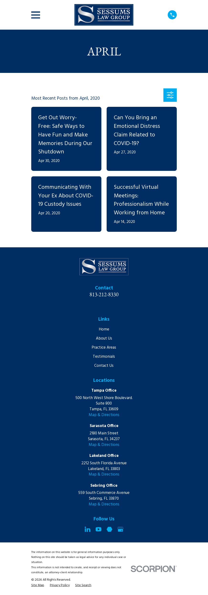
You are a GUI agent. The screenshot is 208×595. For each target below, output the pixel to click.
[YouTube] (98, 529)
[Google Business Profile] (120, 529)
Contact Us (104, 365)
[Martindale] (109, 529)
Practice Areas (104, 347)
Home (104, 329)
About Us (104, 338)
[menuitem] (37, 585)
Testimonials (104, 356)
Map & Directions (104, 415)
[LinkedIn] (87, 529)
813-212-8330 (104, 294)
